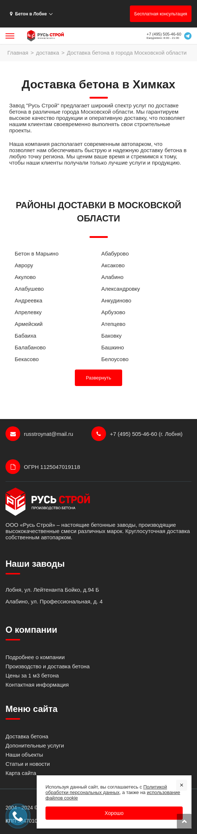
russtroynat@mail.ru (39, 433)
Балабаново (30, 347)
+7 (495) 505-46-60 (164, 34)
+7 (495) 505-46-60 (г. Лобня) (136, 433)
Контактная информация (37, 684)
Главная (17, 52)
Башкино (112, 347)
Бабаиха (25, 336)
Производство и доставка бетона (48, 666)
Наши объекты (24, 755)
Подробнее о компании (35, 657)
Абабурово (115, 253)
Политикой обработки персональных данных (106, 789)
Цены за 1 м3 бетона (32, 675)
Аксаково (113, 265)
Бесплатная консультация (160, 13)
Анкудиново (116, 300)
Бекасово (27, 359)
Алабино (112, 277)
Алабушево (29, 289)
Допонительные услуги (35, 745)
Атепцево (113, 324)
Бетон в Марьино (37, 253)
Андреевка (28, 300)
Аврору (24, 265)
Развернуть (98, 378)
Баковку (111, 336)
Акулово (25, 277)
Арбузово (113, 312)
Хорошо (114, 813)
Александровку (120, 289)
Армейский (29, 324)
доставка (47, 52)
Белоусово (114, 359)
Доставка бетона (27, 736)
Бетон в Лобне (28, 13)
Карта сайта (21, 773)
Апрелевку (28, 312)
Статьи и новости (28, 764)
